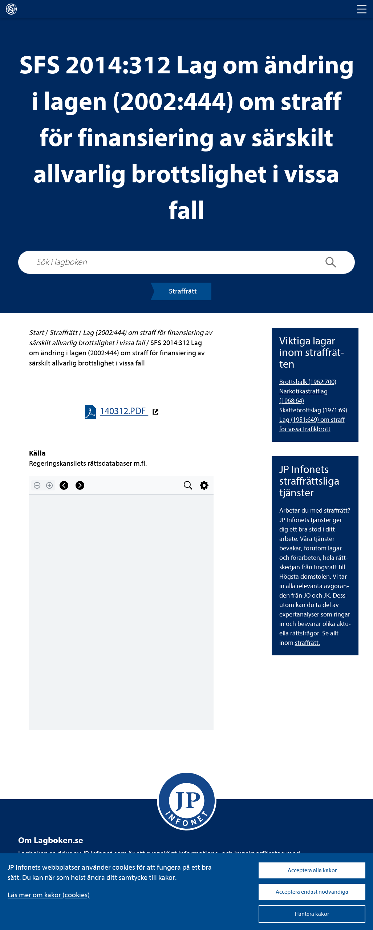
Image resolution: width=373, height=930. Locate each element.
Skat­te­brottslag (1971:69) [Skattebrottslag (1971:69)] (313, 410)
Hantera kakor (312, 914)
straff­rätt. (307, 643)
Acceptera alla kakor (312, 870)
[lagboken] (11, 9)
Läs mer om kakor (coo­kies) (49, 895)
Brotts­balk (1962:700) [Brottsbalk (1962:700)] (307, 382)
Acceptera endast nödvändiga (312, 892)
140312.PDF (124, 411)
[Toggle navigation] (361, 9)
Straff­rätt (183, 291)
